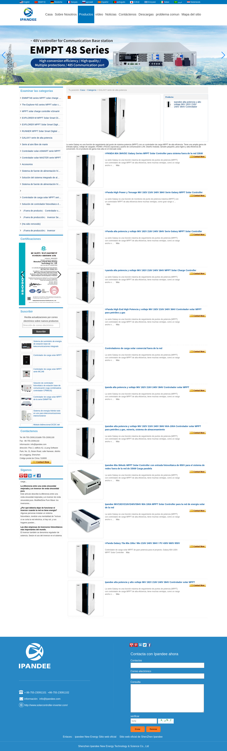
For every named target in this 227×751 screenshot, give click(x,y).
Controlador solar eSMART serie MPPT (41, 151)
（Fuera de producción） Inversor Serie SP (41, 217)
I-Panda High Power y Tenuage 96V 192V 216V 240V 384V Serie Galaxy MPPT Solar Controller (154, 192)
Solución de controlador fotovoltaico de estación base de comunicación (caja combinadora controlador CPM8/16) (41, 204)
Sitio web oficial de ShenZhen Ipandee (141, 736)
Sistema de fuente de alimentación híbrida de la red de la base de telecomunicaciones (41, 184)
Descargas (146, 14)
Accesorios (27, 164)
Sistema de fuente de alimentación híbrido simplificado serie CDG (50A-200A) (41, 171)
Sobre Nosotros (66, 14)
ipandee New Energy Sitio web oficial (95, 736)
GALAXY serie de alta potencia (37, 138)
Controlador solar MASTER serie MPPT (41, 157)
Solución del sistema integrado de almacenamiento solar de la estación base (41, 177)
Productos (86, 14)
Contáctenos (127, 14)
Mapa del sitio (191, 14)
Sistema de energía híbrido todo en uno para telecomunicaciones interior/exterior (47, 416)
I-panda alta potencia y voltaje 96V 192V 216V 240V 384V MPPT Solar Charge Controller (150, 270)
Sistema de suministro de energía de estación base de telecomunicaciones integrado (47, 347)
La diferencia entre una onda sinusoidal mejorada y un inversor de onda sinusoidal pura (39, 491)
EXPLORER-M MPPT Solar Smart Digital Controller (41, 118)
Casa (49, 14)
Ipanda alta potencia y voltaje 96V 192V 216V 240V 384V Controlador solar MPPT (147, 387)
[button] (109, 82)
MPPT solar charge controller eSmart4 (40, 111)
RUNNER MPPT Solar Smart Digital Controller (41, 131)
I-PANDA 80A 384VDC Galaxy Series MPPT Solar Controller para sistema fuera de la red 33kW (154, 153)
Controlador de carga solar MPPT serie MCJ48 (41, 197)
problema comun (167, 14)
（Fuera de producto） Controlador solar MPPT (41, 210)
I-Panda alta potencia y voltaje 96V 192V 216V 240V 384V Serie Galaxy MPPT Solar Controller (153, 231)
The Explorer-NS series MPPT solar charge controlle (41, 104)
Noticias (110, 14)
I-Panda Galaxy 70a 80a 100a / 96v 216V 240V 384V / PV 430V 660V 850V (142, 543)
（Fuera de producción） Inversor (38, 230)
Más (117, 165)
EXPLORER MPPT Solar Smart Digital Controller (41, 124)
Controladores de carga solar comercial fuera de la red (133, 348)
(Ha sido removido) (31, 224)
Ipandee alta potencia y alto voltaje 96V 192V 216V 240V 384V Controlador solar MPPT (187, 105)
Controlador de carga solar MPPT (47, 358)
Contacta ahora (41, 462)
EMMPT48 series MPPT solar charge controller (41, 98)
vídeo (99, 14)
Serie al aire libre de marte (35, 144)
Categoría (91, 90)
